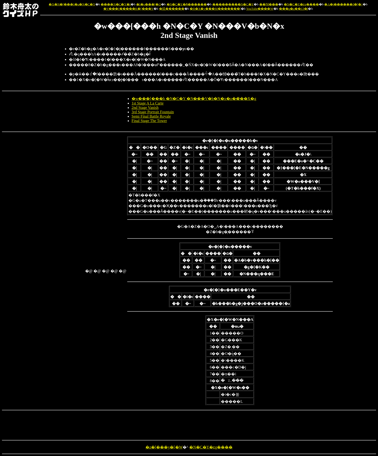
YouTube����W (259, 8)
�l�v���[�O (148, 4)
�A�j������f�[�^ (343, 4)
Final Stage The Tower (149, 121)
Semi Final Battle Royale (151, 116)
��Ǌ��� (268, 4)
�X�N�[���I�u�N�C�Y (72, 4)
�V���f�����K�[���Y (128, 8)
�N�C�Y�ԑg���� (301, 4)
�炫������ (171, 8)
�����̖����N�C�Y (233, 4)
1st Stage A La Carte (148, 103)
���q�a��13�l (293, 8)
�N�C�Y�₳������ (187, 4)
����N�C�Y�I (116, 4)
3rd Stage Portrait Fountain (153, 112)
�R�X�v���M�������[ (215, 8)
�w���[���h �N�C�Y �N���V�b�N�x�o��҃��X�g (194, 98)
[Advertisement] (64, 209)
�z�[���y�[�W (164, 447)
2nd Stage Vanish (145, 107)
